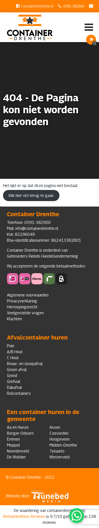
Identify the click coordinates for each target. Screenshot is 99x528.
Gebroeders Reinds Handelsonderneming (42, 256)
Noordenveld (18, 451)
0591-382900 (73, 6)
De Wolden (16, 457)
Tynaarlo (57, 451)
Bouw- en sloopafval (25, 363)
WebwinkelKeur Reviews (24, 516)
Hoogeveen (60, 439)
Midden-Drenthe (63, 445)
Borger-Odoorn (20, 433)
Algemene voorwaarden (28, 295)
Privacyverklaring (22, 301)
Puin (10, 345)
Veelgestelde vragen (25, 313)
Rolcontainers (19, 393)
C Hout (13, 357)
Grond (12, 375)
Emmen (13, 439)
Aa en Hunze (18, 427)
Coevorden (59, 433)
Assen (55, 427)
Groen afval (17, 369)
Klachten (14, 319)
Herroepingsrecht (22, 307)
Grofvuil (13, 381)
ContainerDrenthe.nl (37, 6)
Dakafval (14, 387)
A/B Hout (15, 351)
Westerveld (60, 457)
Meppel (13, 445)
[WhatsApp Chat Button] (76, 515)
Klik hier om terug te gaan (31, 195)
